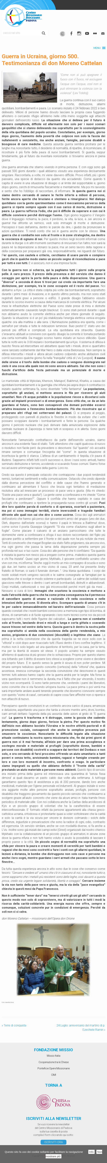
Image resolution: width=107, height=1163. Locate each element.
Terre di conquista (14, 1025)
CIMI (53, 1074)
